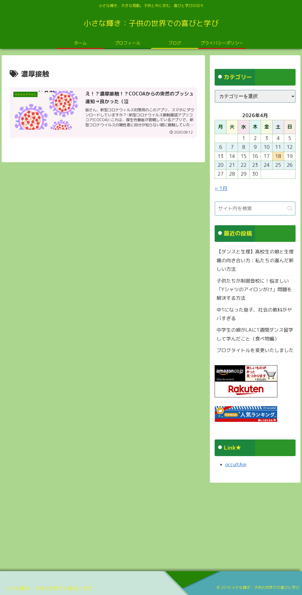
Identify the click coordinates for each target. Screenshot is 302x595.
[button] (290, 208)
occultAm (235, 464)
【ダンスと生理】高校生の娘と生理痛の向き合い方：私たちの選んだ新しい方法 (255, 260)
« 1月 (221, 188)
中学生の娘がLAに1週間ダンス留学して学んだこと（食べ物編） (255, 334)
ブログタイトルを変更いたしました (255, 350)
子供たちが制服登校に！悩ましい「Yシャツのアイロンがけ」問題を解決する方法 (254, 290)
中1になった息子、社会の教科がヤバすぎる (254, 314)
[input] (255, 208)
